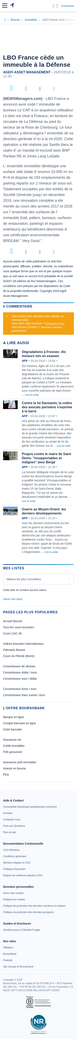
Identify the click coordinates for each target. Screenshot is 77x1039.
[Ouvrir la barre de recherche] (53, 5)
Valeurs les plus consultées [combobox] (23, 579)
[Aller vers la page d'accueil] (12, 5)
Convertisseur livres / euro (20, 689)
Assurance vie (12, 739)
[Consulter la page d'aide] (57, 5)
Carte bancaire (12, 729)
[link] (30, 806)
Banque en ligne (13, 717)
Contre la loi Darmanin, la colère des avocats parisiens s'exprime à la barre (47, 407)
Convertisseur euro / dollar (20, 678)
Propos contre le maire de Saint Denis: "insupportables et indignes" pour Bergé (46, 458)
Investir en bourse (14, 768)
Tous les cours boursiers (18, 627)
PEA (6, 774)
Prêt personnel (12, 752)
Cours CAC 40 (12, 633)
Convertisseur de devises (19, 666)
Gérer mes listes (13, 599)
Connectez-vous (54, 323)
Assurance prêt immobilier (19, 762)
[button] (4, 5)
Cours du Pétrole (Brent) (18, 656)
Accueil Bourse (12, 621)
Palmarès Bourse (14, 650)
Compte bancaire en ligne (19, 723)
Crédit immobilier (14, 745)
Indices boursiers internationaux (23, 643)
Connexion (67, 5)
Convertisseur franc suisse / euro (24, 695)
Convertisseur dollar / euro (20, 672)
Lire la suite (32, 394)
